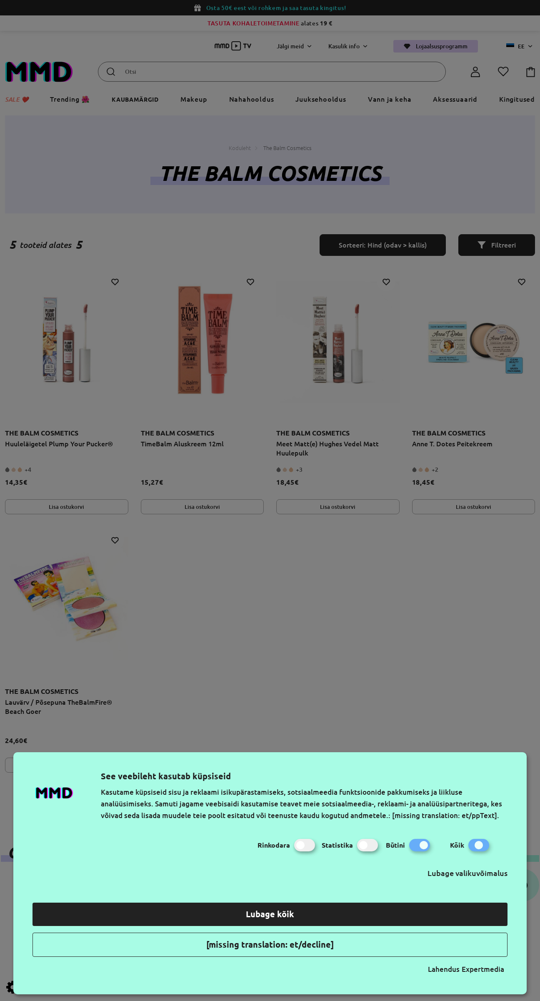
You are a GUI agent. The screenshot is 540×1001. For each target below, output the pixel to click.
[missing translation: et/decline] (270, 944)
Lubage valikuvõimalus (468, 873)
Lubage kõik (270, 914)
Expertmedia (483, 969)
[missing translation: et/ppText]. (445, 815)
